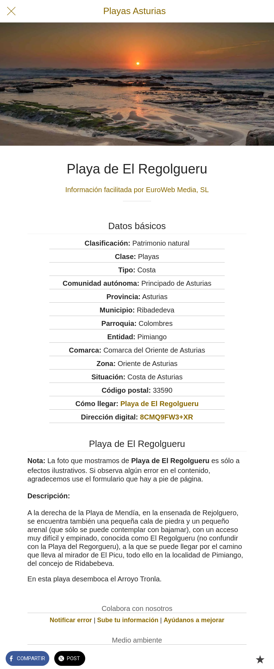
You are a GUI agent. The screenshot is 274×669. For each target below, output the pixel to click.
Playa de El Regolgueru (159, 404)
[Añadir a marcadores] (259, 659)
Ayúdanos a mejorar (194, 620)
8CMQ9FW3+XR (166, 417)
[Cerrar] (11, 11)
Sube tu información (127, 620)
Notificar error (71, 620)
